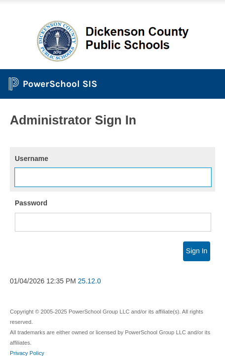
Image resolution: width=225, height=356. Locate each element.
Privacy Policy (27, 353)
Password (31, 203)
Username (31, 158)
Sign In (197, 251)
